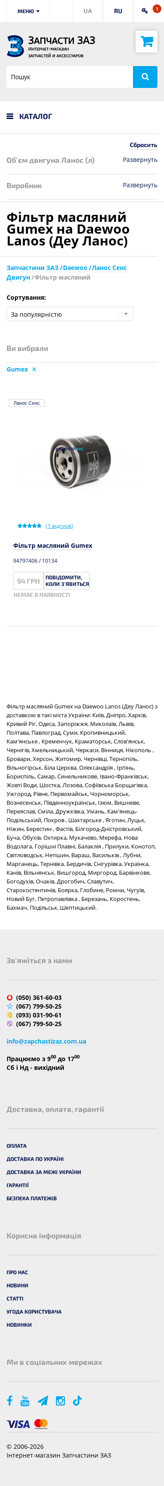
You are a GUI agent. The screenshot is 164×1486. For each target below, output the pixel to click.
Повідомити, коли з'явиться (67, 580)
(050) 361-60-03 (39, 997)
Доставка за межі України (44, 1172)
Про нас (17, 1272)
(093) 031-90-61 (39, 1015)
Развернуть (140, 159)
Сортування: (26, 297)
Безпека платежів (32, 1198)
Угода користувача (34, 1311)
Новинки (19, 1324)
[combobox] (70, 313)
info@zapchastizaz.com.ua (46, 1041)
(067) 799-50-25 (39, 1006)
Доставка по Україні (35, 1159)
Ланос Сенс (27, 403)
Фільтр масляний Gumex (52, 545)
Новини (17, 1285)
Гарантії (18, 1185)
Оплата (17, 1146)
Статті (15, 1298)
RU (118, 10)
